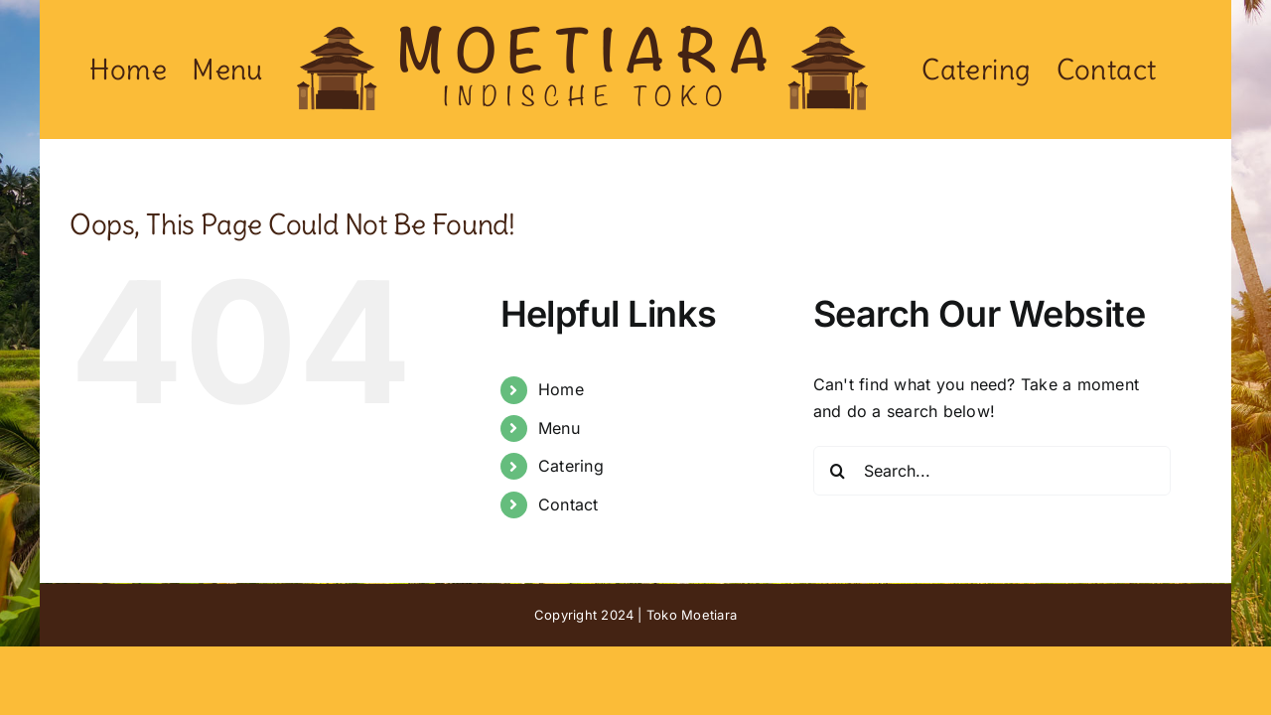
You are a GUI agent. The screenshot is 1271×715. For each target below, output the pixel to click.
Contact (568, 504)
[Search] (838, 471)
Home (561, 389)
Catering (571, 466)
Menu (559, 428)
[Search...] (992, 471)
